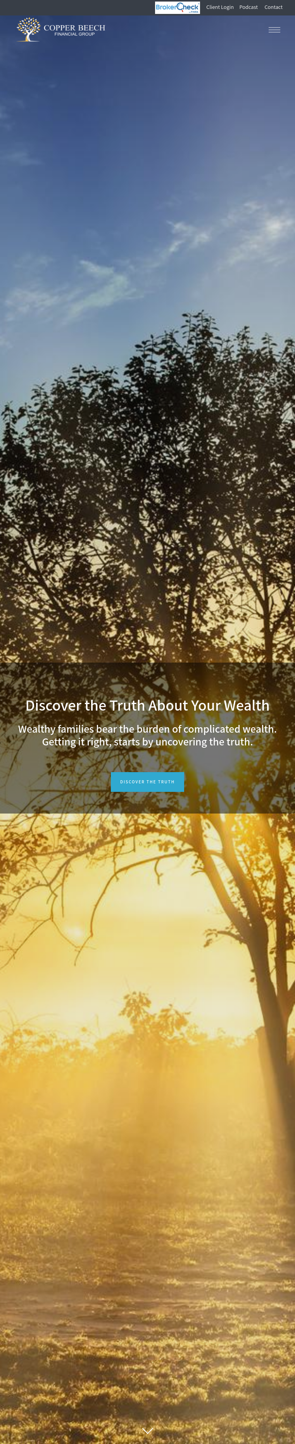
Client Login (220, 7)
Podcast (249, 7)
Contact (273, 7)
